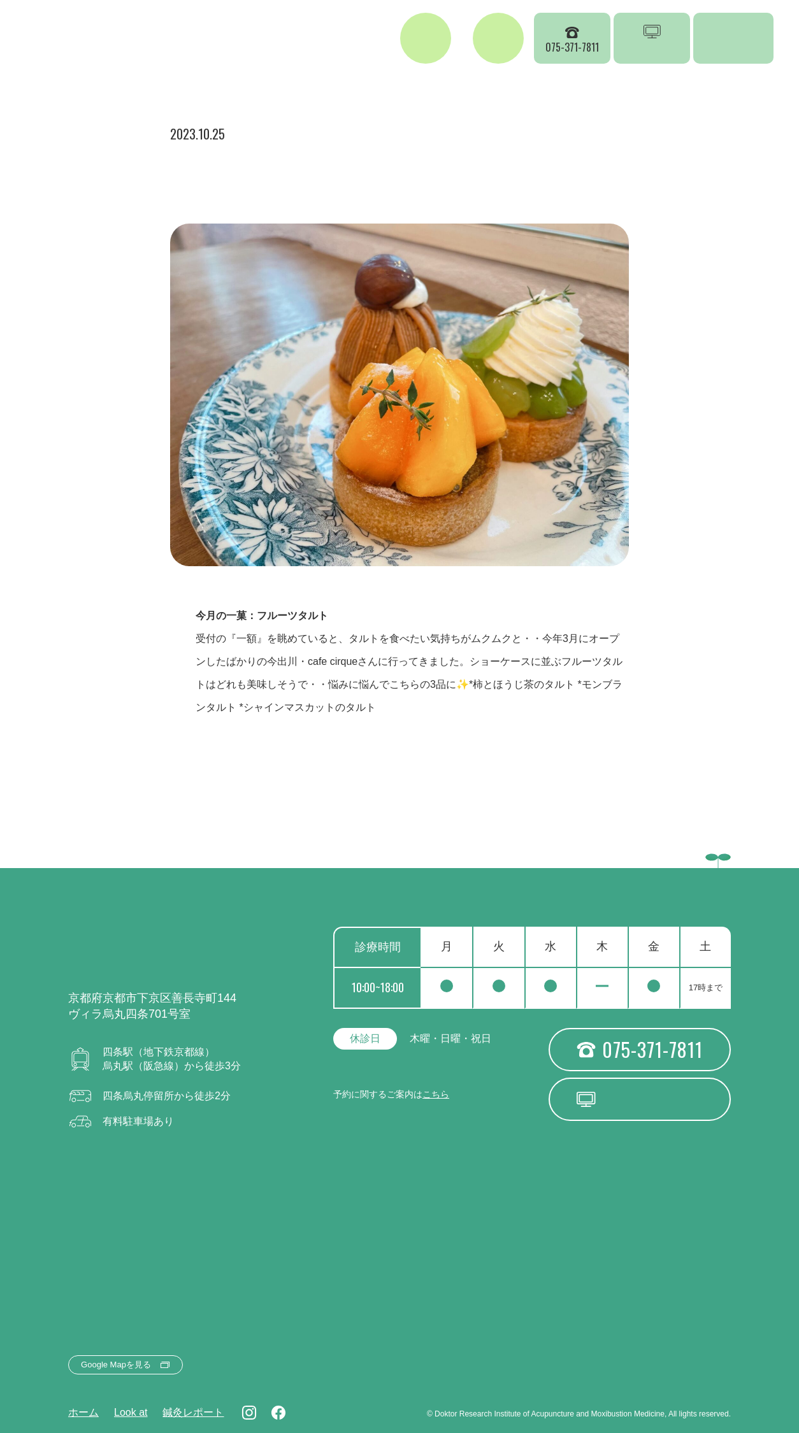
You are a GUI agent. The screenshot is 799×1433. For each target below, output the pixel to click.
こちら (435, 1094)
